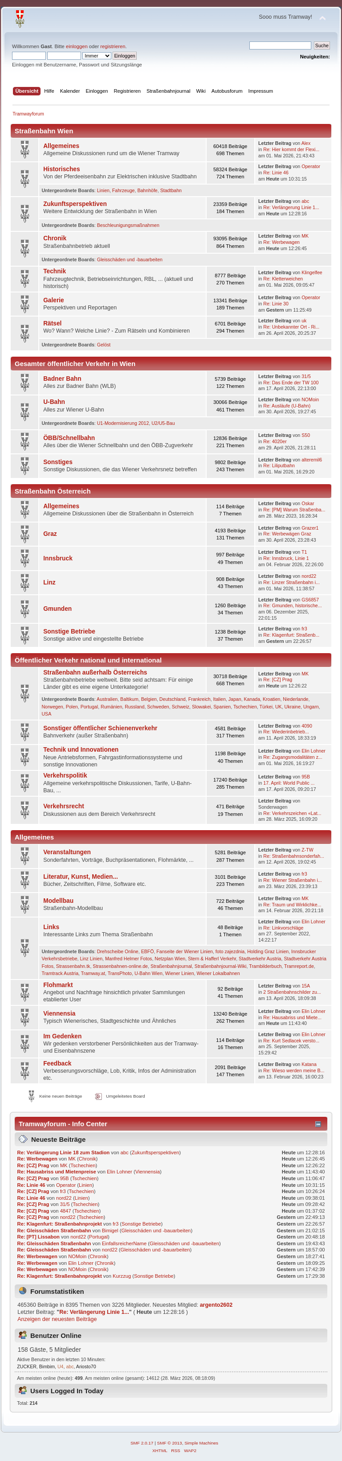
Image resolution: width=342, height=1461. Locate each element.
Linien (103, 190)
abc (305, 201)
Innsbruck (58, 558)
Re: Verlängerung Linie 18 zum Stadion (63, 1152)
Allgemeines (61, 146)
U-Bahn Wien (148, 973)
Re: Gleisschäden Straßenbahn (54, 1230)
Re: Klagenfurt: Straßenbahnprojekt (59, 1223)
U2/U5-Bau (163, 423)
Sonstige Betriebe (69, 631)
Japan (234, 699)
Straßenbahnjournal (171, 966)
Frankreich (199, 699)
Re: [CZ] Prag (277, 679)
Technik (54, 271)
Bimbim (47, 1366)
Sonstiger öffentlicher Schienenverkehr (100, 728)
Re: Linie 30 (276, 303)
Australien (107, 699)
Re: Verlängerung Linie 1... (291, 207)
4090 (306, 725)
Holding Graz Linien (268, 951)
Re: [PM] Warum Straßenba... (294, 509)
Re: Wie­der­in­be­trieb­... (286, 731)
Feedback (57, 1063)
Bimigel (110, 1230)
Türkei (266, 706)
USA (46, 713)
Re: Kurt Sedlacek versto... (291, 1040)
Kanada (252, 699)
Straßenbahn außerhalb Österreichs (95, 672)
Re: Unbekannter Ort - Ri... (291, 326)
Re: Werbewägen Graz (287, 533)
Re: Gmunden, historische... (292, 605)
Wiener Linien (179, 973)
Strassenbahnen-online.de (120, 966)
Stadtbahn (171, 190)
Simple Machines (201, 1442)
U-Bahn (54, 402)
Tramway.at (93, 973)
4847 (65, 1211)
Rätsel (52, 323)
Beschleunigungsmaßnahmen (128, 225)
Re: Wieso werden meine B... (293, 1070)
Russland (134, 706)
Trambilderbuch (265, 966)
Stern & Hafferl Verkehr (212, 958)
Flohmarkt (58, 985)
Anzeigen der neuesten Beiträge (57, 1319)
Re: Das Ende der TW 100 (290, 382)
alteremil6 (311, 459)
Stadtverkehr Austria (260, 958)
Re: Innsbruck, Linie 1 (286, 558)
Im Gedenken (62, 1036)
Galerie (53, 300)
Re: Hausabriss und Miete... (292, 1017)
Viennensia (59, 1013)
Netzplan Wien (170, 958)
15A (305, 985)
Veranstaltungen (67, 852)
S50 (305, 435)
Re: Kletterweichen (283, 278)
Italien (219, 699)
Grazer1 (309, 528)
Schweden (158, 706)
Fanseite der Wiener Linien (184, 951)
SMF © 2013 (169, 1442)
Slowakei (201, 706)
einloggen (77, 46)
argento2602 (216, 1305)
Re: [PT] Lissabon (38, 1236)
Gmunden (57, 608)
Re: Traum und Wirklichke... (292, 904)
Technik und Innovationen (80, 749)
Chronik (54, 238)
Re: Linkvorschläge (283, 927)
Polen (72, 706)
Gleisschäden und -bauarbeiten (130, 259)
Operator (310, 166)
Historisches (61, 169)
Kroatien (271, 699)
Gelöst (104, 344)
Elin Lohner (313, 750)
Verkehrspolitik (65, 775)
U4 (60, 1366)
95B (305, 776)
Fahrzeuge (123, 190)
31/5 (306, 376)
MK (305, 236)
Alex (306, 143)
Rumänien (111, 706)
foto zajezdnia (230, 951)
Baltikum (129, 699)
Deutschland (172, 699)
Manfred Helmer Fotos (128, 958)
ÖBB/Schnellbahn (69, 438)
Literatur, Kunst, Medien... (80, 876)
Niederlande (295, 699)
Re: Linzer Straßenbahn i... (291, 582)
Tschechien (245, 706)
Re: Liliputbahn (279, 465)
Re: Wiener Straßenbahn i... (292, 880)
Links (51, 927)
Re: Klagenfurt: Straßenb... (291, 635)
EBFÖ (147, 951)
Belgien (149, 699)
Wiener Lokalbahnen (218, 973)
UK (278, 706)
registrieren (112, 46)
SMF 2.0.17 (142, 1442)
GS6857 (310, 599)
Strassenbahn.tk (73, 966)
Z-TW (307, 849)
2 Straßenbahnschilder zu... (292, 992)
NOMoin (310, 399)
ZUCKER (27, 1366)
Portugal (89, 706)
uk (303, 320)
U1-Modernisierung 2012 (123, 423)
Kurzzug (122, 1276)
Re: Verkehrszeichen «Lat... (292, 813)
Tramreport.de (299, 966)
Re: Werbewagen (281, 242)
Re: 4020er (274, 441)
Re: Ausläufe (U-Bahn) (286, 405)
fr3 (304, 628)
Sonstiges (58, 462)
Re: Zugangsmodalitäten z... (292, 757)
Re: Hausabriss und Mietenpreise (56, 1171)
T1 (304, 552)
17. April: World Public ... (288, 783)
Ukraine (293, 706)
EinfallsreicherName (124, 1243)
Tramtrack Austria (59, 973)
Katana (309, 1064)
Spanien (222, 706)
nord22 (308, 576)
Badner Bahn (62, 378)
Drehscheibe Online (117, 951)
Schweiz (180, 706)
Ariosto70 (86, 1366)
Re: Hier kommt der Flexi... (291, 149)
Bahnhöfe (147, 190)
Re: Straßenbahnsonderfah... (293, 856)
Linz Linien (91, 958)
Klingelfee (311, 272)
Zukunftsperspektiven (75, 204)
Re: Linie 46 (276, 172)
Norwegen (52, 706)
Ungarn (311, 706)
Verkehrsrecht (63, 806)
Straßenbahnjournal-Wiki (221, 966)
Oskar (307, 503)
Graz (50, 534)
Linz (49, 582)
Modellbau (58, 900)
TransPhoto (120, 973)
